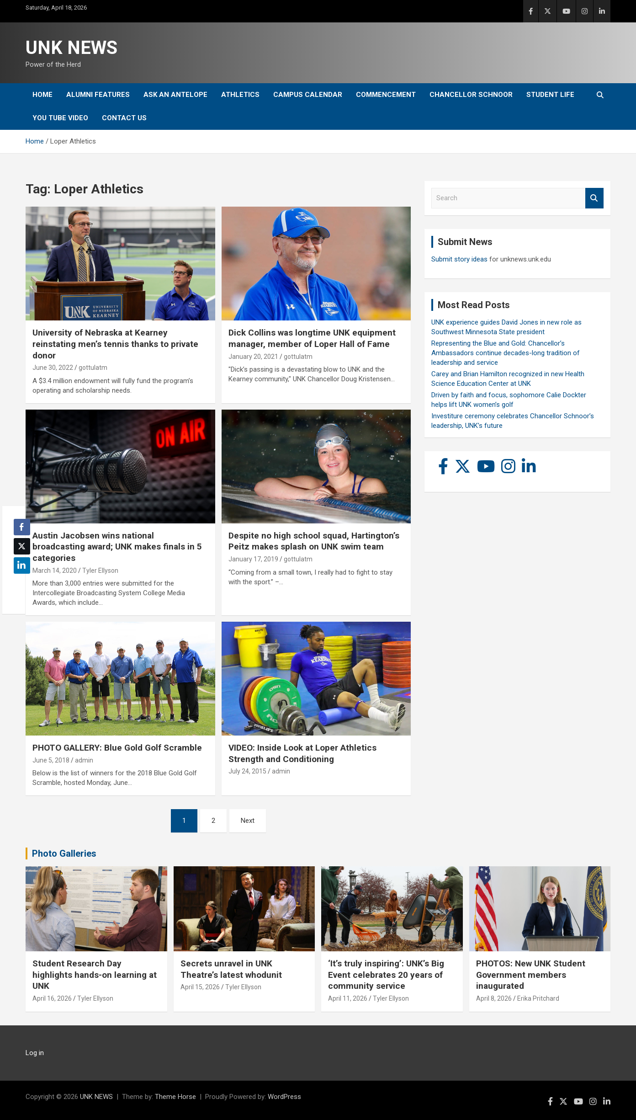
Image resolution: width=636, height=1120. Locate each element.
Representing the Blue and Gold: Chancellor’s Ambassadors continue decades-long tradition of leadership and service (505, 353)
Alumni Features (98, 95)
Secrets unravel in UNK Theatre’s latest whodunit (231, 969)
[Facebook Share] (22, 527)
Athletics (240, 95)
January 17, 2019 (253, 559)
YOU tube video (60, 118)
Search (594, 198)
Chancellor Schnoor (471, 95)
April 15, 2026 (200, 987)
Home (42, 95)
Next (247, 820)
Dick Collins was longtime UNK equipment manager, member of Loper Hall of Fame (312, 338)
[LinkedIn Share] (22, 565)
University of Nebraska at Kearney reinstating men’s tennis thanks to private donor (115, 343)
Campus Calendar (307, 95)
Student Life (550, 95)
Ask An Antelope (175, 95)
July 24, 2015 (247, 771)
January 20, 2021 (253, 356)
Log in (35, 1053)
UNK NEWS (71, 48)
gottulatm (93, 367)
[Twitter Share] (22, 546)
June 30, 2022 (52, 367)
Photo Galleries (64, 853)
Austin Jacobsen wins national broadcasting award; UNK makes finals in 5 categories (117, 546)
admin (84, 760)
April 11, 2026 (347, 998)
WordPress (284, 1097)
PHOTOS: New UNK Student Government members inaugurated (530, 974)
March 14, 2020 (54, 570)
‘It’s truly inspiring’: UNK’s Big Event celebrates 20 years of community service (386, 974)
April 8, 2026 (494, 998)
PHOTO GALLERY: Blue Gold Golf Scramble (117, 747)
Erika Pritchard (538, 998)
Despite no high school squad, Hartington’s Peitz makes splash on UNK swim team (313, 541)
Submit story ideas (459, 259)
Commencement (386, 95)
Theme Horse (175, 1097)
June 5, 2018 (50, 760)
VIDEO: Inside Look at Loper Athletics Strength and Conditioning (302, 753)
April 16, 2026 (52, 998)
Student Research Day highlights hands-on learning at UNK (94, 974)
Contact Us (124, 118)
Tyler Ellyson (100, 570)
